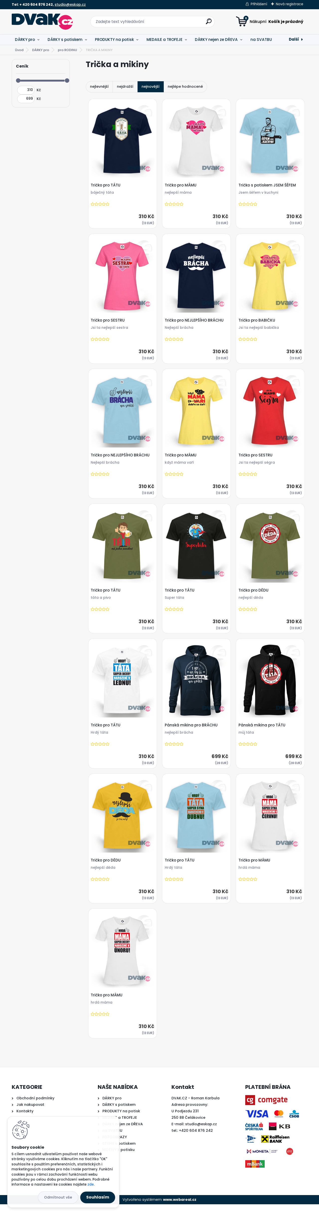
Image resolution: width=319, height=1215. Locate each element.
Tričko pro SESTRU (108, 322)
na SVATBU (261, 39)
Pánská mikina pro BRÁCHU (191, 732)
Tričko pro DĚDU (254, 595)
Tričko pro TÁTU (106, 185)
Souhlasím (97, 1197)
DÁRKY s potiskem (65, 39)
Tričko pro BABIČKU (257, 322)
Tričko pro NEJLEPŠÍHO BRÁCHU (194, 322)
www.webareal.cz (179, 1210)
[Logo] (42, 21)
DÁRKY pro (25, 39)
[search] (209, 23)
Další (294, 39)
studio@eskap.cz (70, 4)
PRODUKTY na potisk (114, 39)
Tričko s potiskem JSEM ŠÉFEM (268, 185)
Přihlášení (259, 3)
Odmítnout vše (58, 1197)
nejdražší (125, 86)
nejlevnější (99, 86)
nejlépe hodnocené (185, 86)
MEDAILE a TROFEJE (164, 39)
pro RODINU (67, 50)
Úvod (19, 50)
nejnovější (151, 86)
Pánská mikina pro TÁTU (262, 732)
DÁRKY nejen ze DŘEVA (216, 39)
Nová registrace (289, 3)
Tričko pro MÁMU (181, 185)
